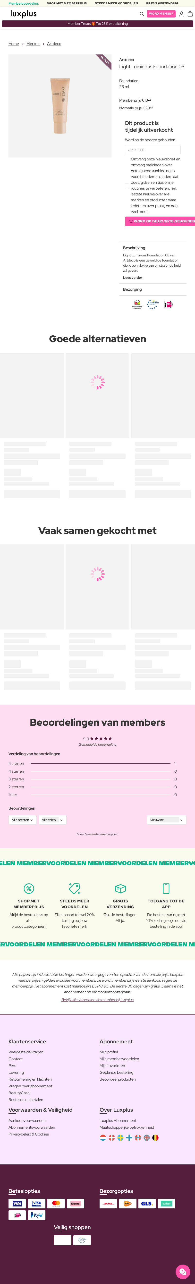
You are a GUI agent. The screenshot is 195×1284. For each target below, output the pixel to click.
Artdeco (54, 43)
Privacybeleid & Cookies (28, 1134)
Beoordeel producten (118, 1079)
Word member (161, 14)
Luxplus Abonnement (118, 1120)
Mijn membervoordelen (119, 1058)
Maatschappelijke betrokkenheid (127, 1127)
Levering (16, 1072)
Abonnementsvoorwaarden (31, 1127)
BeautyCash (19, 1092)
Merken (33, 43)
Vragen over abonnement (30, 1086)
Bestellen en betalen (25, 1099)
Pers (12, 1065)
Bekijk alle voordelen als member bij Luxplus (97, 999)
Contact (15, 1058)
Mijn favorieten (112, 1065)
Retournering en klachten (30, 1079)
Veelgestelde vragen (25, 1052)
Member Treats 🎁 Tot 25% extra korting (98, 23)
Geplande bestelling (116, 1072)
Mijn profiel (109, 1052)
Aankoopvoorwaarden (27, 1120)
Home (13, 43)
